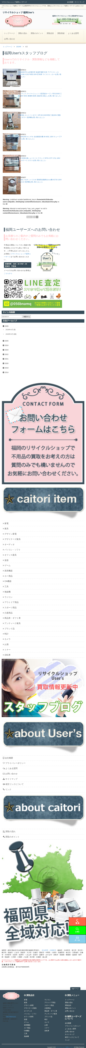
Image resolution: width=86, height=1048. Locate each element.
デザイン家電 (10, 534)
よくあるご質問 (70, 1029)
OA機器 (7, 581)
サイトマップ (79, 2)
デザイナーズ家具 (12, 539)
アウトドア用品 (11, 602)
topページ (75, 989)
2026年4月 (9, 329)
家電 (6, 523)
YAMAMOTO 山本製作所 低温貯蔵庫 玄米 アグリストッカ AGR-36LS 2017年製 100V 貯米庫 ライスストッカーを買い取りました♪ (39, 74)
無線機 (7, 592)
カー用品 (8, 576)
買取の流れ (22, 33)
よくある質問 (73, 33)
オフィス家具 (10, 555)
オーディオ (9, 544)
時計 (6, 634)
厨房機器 (8, 571)
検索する (27, 317)
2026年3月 (9, 334)
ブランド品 (9, 629)
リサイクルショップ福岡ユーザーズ (65, 1047)
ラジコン (8, 597)
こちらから (8, 273)
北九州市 (45, 950)
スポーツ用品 (10, 607)
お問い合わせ (9, 39)
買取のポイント (37, 33)
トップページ (9, 33)
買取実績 (60, 33)
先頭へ (29, 217)
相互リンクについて (13, 784)
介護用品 (8, 613)
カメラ (7, 639)
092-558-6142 (11, 1017)
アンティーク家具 (12, 623)
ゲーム (7, 565)
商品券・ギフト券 (12, 618)
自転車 (7, 655)
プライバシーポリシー (14, 763)
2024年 (18, 47)
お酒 (6, 644)
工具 (6, 586)
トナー (7, 650)
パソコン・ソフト (12, 550)
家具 (6, 528)
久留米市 (53, 950)
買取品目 (50, 33)
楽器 (6, 560)
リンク (7, 789)
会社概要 (70, 2)
